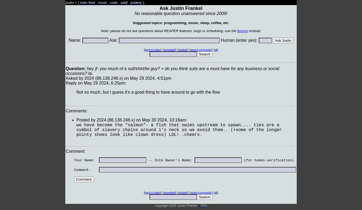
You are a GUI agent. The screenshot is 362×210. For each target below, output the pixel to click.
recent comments (200, 49)
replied (183, 49)
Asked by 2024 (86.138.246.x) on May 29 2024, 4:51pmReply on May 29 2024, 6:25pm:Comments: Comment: (181, 136)
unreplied (169, 49)
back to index (153, 49)
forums (242, 31)
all (216, 49)
